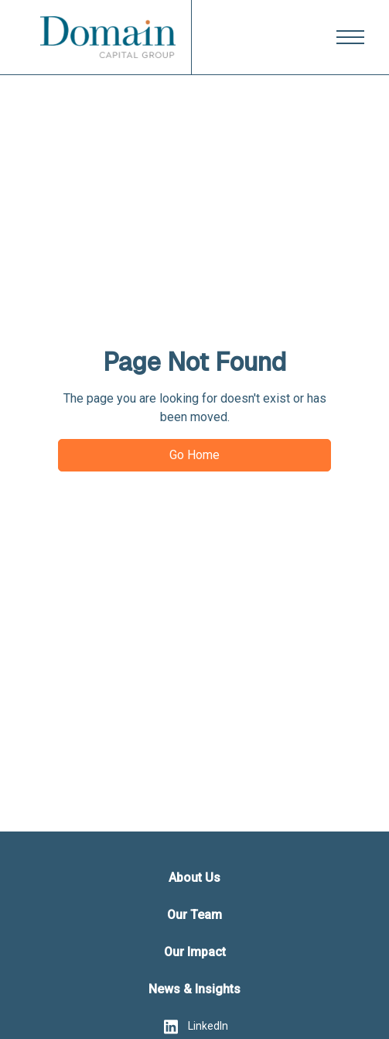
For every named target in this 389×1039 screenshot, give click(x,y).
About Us (194, 877)
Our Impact (195, 952)
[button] (350, 37)
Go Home (194, 454)
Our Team (194, 914)
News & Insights (194, 989)
